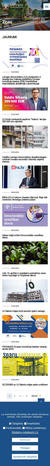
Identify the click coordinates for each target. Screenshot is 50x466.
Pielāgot (25, 447)
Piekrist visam (25, 440)
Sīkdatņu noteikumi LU (25, 432)
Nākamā (36, 396)
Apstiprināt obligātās (25, 456)
